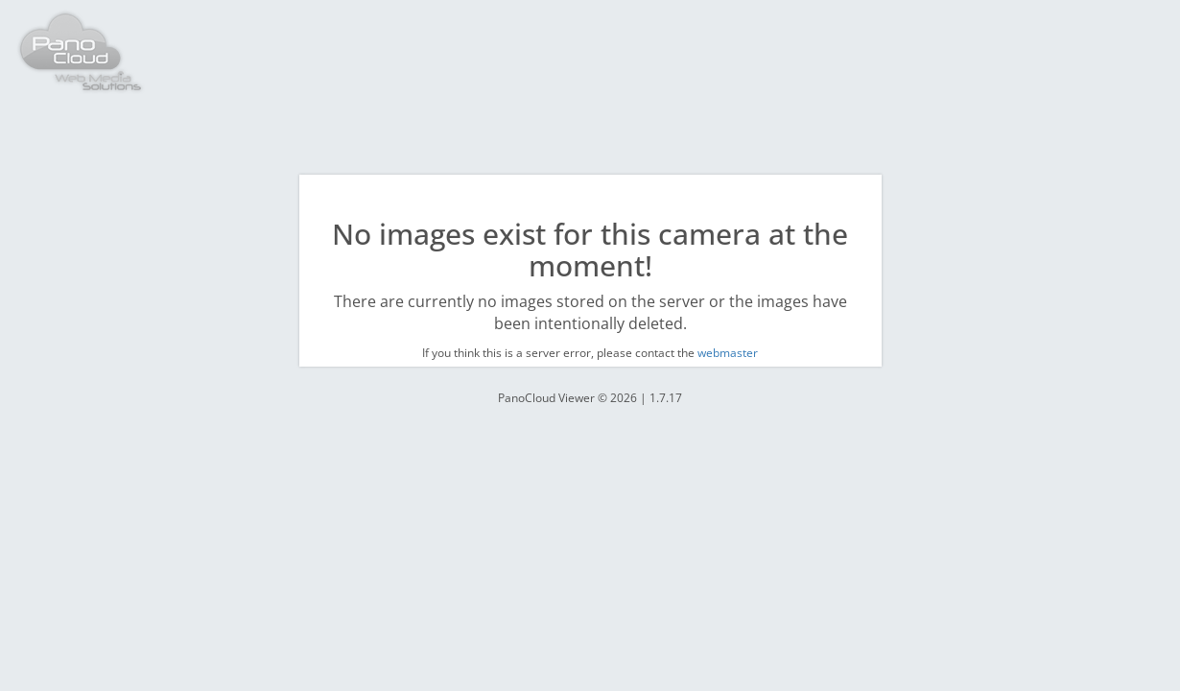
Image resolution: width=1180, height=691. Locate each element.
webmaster (727, 353)
